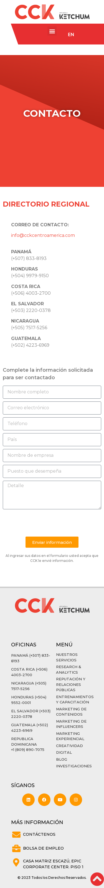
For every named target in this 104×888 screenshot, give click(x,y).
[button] (52, 31)
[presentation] (45, 523)
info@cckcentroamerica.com (43, 235)
